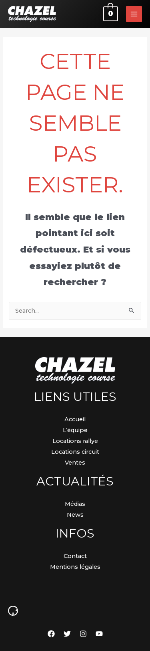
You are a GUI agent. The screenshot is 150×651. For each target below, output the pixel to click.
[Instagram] (83, 633)
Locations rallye (75, 441)
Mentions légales (75, 566)
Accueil (75, 419)
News (75, 514)
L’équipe (75, 430)
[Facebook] (51, 633)
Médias (75, 503)
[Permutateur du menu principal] (134, 14)
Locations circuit (75, 451)
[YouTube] (99, 633)
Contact (75, 556)
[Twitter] (67, 633)
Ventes (75, 462)
